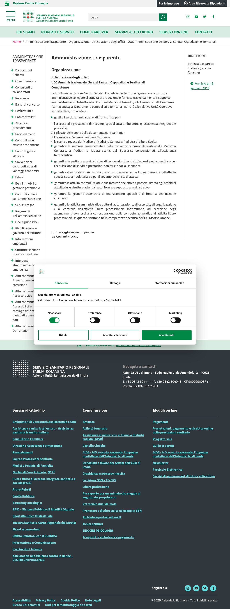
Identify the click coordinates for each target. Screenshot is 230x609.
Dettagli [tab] (115, 283)
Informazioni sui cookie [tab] (169, 283)
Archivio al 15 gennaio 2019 (201, 85)
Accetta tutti (166, 335)
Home (17, 42)
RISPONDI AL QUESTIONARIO (138, 345)
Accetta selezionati (115, 335)
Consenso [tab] (61, 283)
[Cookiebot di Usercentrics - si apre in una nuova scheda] (176, 271)
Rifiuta (63, 335)
